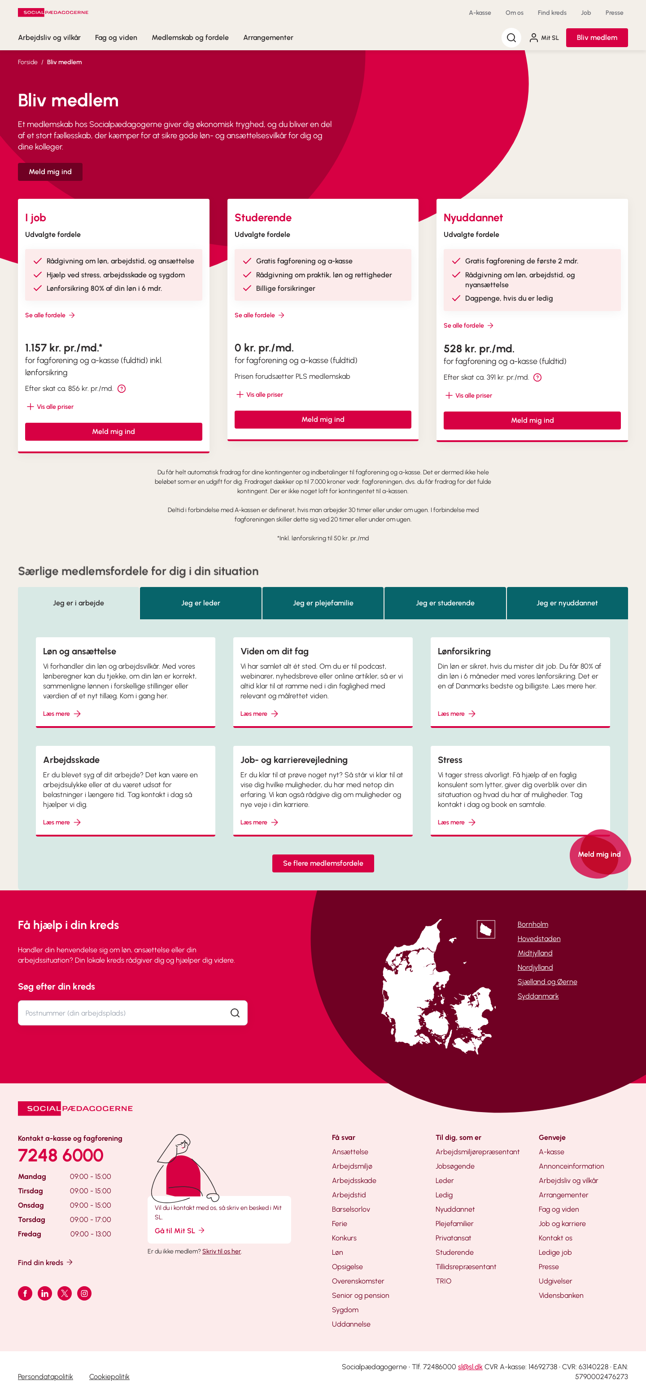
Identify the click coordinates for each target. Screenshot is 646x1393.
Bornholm (533, 924)
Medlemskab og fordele (190, 37)
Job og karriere (562, 1223)
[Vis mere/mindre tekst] (49, 406)
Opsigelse (347, 1266)
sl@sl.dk (470, 1366)
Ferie (339, 1223)
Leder (445, 1180)
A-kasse (480, 13)
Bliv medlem (597, 37)
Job (586, 13)
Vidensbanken (561, 1295)
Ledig (444, 1195)
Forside (28, 62)
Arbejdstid (349, 1195)
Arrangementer (268, 37)
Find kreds (552, 13)
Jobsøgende (455, 1166)
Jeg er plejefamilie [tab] (323, 603)
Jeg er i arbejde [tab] (78, 603)
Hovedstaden (539, 938)
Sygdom (345, 1309)
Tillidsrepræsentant (466, 1266)
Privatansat (453, 1238)
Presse (615, 13)
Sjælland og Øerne (547, 981)
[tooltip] (121, 388)
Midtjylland (535, 953)
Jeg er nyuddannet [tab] (567, 603)
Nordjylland (535, 967)
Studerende (455, 1252)
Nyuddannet (455, 1209)
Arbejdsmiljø (352, 1166)
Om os (515, 13)
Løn (337, 1252)
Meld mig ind (50, 171)
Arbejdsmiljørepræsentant (478, 1152)
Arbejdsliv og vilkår (49, 37)
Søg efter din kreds (56, 986)
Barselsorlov (351, 1209)
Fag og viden (116, 37)
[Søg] (511, 38)
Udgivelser (555, 1281)
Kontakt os (555, 1238)
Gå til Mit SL (180, 1230)
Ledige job (555, 1252)
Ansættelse (350, 1152)
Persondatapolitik (45, 1376)
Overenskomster (358, 1281)
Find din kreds (46, 1262)
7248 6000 (61, 1155)
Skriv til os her (221, 1251)
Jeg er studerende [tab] (445, 603)
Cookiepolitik (109, 1376)
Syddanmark (538, 996)
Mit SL (543, 37)
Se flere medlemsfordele (323, 863)
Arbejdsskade (354, 1180)
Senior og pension (360, 1295)
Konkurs (344, 1238)
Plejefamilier (455, 1223)
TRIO (443, 1281)
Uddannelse (351, 1324)
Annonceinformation (571, 1166)
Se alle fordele (50, 315)
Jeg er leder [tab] (200, 603)
